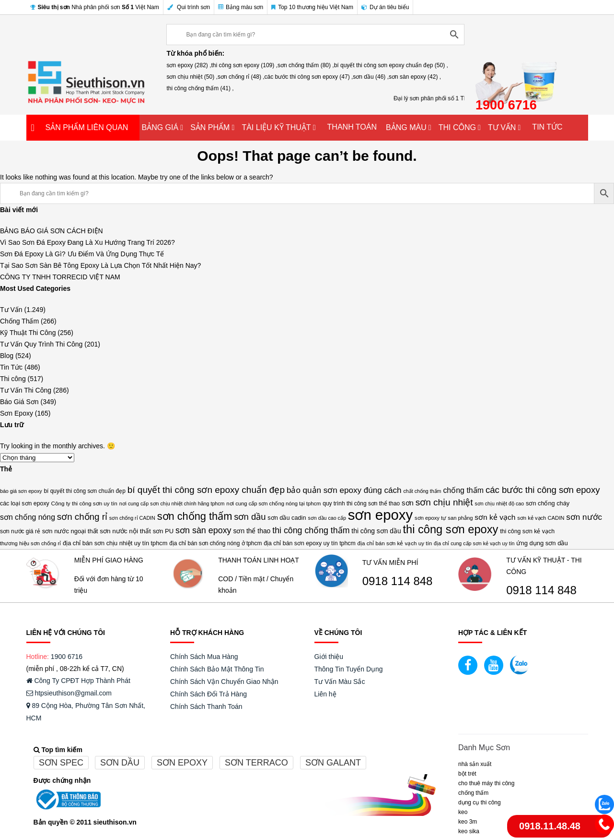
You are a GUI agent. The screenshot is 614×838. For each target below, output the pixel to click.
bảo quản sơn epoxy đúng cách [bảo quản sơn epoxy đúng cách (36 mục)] (344, 490)
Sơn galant (333, 762)
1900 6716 (66, 656)
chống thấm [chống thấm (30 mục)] (463, 490)
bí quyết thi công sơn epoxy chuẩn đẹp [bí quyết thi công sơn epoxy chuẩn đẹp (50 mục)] (206, 490)
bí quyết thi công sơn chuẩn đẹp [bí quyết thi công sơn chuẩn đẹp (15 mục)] (84, 491)
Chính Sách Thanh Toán (206, 706)
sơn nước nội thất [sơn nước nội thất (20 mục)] (125, 531)
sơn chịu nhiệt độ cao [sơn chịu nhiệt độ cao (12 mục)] (499, 503)
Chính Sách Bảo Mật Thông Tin (217, 669)
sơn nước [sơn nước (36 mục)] (584, 517)
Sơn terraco (256, 762)
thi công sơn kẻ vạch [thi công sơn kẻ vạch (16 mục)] (527, 531)
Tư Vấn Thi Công (25, 390)
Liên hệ (325, 694)
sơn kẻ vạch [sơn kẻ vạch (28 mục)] (495, 517)
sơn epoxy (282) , (188, 65)
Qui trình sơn (188, 7)
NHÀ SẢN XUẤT (474, 764)
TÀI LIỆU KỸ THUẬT (276, 127)
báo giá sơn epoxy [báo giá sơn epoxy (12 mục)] (21, 491)
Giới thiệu (329, 656)
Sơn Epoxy (16, 413)
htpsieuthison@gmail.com (69, 693)
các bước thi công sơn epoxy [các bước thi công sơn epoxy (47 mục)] (543, 490)
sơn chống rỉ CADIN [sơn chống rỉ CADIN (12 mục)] (132, 518)
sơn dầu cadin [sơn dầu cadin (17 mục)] (286, 517)
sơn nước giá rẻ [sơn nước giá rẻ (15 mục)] (20, 531)
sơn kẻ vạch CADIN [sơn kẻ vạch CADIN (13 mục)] (540, 518)
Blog (6, 355)
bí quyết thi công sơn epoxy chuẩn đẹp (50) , (391, 65)
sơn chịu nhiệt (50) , (191, 76)
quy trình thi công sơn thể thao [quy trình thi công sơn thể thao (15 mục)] (361, 503)
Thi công (13, 379)
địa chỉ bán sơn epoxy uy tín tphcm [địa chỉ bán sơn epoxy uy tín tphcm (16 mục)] (310, 543)
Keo (462, 812)
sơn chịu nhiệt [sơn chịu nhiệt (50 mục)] (444, 502)
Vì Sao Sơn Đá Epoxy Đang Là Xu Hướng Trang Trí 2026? (87, 242)
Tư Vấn (11, 309)
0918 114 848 (397, 581)
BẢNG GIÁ (160, 127)
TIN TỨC (547, 127)
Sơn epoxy (182, 762)
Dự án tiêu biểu (385, 7)
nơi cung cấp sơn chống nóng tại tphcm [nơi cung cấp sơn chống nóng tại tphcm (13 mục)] (273, 503)
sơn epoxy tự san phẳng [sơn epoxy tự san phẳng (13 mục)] (444, 518)
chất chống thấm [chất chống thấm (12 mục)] (422, 491)
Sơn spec (61, 762)
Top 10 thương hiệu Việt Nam (312, 7)
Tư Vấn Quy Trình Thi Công (41, 344)
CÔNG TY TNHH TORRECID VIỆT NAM (60, 277)
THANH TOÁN (352, 127)
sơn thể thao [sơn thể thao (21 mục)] (251, 531)
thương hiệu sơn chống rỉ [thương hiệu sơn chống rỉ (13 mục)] (30, 543)
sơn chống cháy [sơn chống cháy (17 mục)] (547, 503)
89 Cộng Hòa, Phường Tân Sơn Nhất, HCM (85, 712)
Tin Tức (11, 367)
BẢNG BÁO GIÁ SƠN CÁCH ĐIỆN (51, 231)
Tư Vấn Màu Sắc (339, 681)
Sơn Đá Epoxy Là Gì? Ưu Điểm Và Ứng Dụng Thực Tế (82, 254)
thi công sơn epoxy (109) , (244, 65)
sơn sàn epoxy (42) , (415, 76)
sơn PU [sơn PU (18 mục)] (163, 531)
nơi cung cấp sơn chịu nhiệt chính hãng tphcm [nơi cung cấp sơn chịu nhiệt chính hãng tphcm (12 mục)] (172, 503)
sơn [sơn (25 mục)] (408, 503)
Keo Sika (468, 831)
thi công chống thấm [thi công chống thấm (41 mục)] (310, 530)
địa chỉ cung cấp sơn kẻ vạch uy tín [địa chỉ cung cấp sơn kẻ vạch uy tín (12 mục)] (474, 543)
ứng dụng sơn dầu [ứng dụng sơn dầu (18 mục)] (542, 543)
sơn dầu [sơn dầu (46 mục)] (250, 517)
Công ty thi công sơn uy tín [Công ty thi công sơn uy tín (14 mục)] (84, 503)
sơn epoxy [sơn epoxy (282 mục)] (380, 515)
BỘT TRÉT (467, 773)
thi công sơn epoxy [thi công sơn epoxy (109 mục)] (450, 529)
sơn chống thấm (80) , (306, 65)
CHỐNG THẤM (473, 793)
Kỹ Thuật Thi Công (28, 332)
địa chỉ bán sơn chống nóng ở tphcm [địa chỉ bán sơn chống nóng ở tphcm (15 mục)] (215, 543)
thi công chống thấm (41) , (199, 88)
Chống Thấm (19, 321)
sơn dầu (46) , (371, 76)
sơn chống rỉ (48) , (241, 76)
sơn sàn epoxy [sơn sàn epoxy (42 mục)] (203, 530)
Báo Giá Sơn (19, 402)
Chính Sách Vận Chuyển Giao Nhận (224, 681)
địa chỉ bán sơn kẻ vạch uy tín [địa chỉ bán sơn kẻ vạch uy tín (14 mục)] (395, 543)
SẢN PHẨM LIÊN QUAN (87, 127)
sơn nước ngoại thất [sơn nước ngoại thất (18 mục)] (70, 531)
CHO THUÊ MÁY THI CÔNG (486, 783)
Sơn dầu (119, 762)
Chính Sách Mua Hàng (204, 656)
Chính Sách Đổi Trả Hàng (208, 694)
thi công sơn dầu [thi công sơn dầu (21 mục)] (376, 531)
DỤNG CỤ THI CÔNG (479, 802)
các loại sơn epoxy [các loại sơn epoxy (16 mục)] (24, 503)
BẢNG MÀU (406, 127)
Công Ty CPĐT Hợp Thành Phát (78, 680)
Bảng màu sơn (240, 7)
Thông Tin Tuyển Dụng (348, 669)
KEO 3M (467, 821)
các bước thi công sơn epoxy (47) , (309, 76)
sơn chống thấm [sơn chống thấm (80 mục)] (194, 516)
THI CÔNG (457, 127)
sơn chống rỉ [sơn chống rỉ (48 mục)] (82, 517)
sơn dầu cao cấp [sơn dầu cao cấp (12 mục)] (327, 518)
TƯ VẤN (502, 127)
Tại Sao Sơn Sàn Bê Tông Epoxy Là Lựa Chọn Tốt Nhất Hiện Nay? (100, 265)
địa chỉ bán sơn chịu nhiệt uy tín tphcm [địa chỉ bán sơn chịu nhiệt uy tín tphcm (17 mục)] (115, 543)
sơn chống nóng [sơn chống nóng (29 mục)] (27, 517)
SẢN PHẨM (210, 127)
